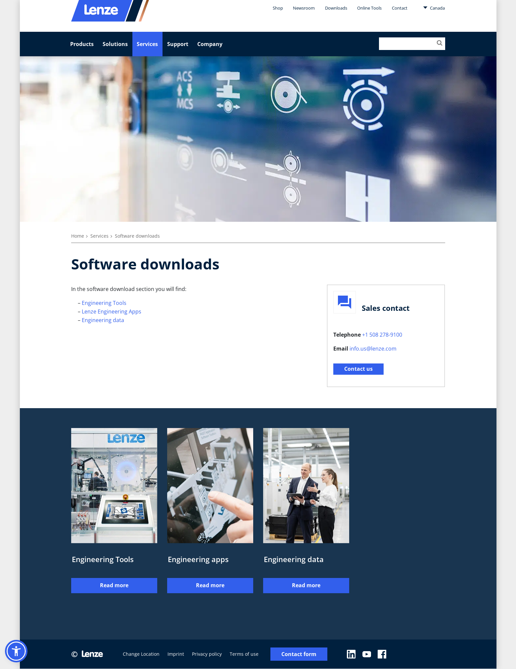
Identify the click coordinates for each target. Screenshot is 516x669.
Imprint (175, 654)
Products (82, 44)
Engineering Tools (104, 303)
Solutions (115, 44)
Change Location (141, 654)
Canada (434, 7)
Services (147, 44)
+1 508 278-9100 (382, 334)
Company (209, 44)
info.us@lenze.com (373, 348)
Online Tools (369, 8)
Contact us (358, 368)
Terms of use (244, 654)
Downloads (336, 8)
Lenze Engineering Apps (111, 311)
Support (177, 44)
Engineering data (103, 320)
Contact (399, 8)
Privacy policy (207, 654)
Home (77, 236)
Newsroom (304, 8)
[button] (16, 651)
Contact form (298, 654)
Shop (278, 8)
